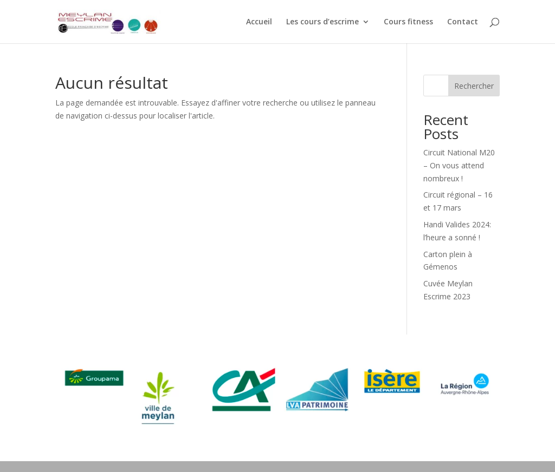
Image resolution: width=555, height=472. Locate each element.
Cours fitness (408, 22)
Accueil (259, 22)
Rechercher (474, 86)
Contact (462, 22)
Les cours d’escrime (322, 22)
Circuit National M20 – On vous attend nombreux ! (459, 165)
